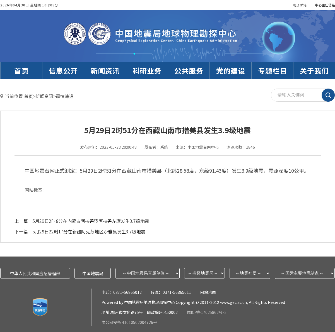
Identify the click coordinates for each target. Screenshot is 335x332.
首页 (28, 96)
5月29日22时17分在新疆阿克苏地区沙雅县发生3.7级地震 (88, 231)
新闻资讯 (44, 96)
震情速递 (65, 96)
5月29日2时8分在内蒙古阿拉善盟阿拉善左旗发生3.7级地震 (90, 221)
